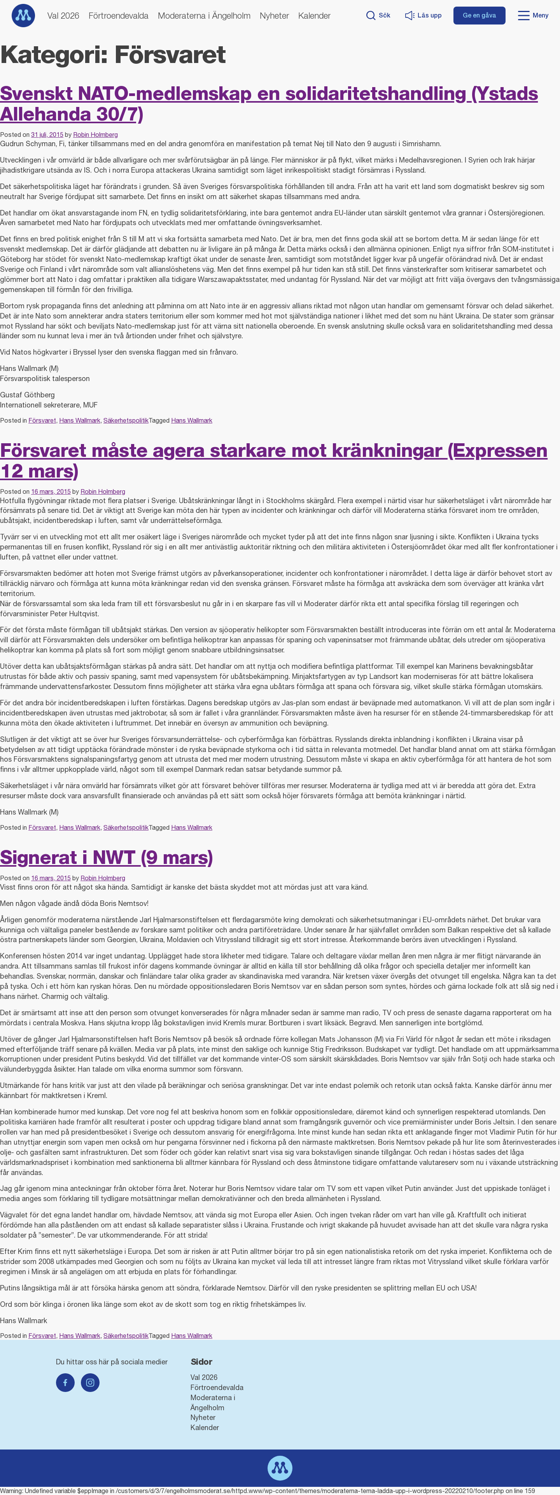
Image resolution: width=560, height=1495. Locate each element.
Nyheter (274, 15)
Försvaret (42, 420)
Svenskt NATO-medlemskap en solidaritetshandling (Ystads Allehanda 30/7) (269, 103)
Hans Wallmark (79, 420)
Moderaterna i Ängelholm (204, 15)
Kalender (314, 15)
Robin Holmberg (95, 134)
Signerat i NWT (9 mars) (106, 857)
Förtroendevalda (119, 15)
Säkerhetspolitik (126, 420)
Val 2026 (63, 15)
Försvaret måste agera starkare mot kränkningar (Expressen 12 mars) (274, 460)
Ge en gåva (479, 15)
